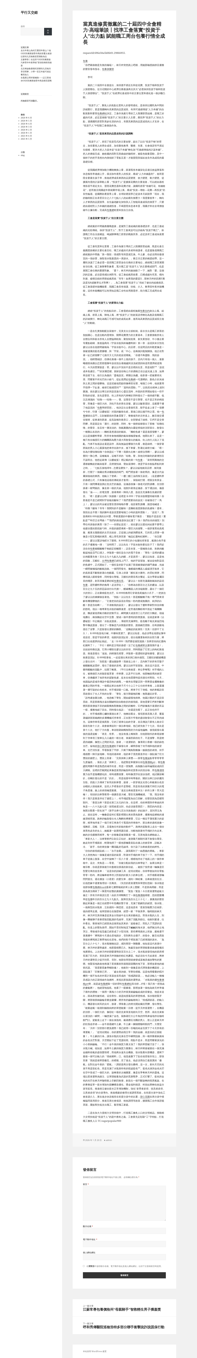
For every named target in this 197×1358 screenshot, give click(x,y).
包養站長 (119, 580)
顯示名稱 (88, 1226)
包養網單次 (141, 645)
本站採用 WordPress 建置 (95, 1351)
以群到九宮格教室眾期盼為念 (34, 56)
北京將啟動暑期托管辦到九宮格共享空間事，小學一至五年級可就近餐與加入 (36, 71)
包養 (85, 61)
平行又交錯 (29, 12)
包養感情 (159, 770)
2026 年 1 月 (26, 132)
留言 (86, 1184)
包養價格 (140, 895)
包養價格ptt (149, 762)
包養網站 (102, 113)
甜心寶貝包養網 (105, 746)
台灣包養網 (108, 560)
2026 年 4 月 (26, 123)
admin (109, 1140)
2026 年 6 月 (26, 117)
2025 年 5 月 (26, 138)
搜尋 (23, 26)
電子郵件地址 (90, 1239)
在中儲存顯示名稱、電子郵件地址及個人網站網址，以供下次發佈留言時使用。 (124, 1266)
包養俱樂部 (108, 69)
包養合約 (145, 310)
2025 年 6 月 (26, 135)
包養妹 (146, 758)
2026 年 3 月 (26, 126)
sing (23, 155)
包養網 (110, 210)
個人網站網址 (89, 1252)
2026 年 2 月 (26, 129)
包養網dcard (99, 887)
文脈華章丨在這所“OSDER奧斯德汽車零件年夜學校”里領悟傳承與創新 (36, 62)
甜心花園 (145, 1096)
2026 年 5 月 (26, 120)
